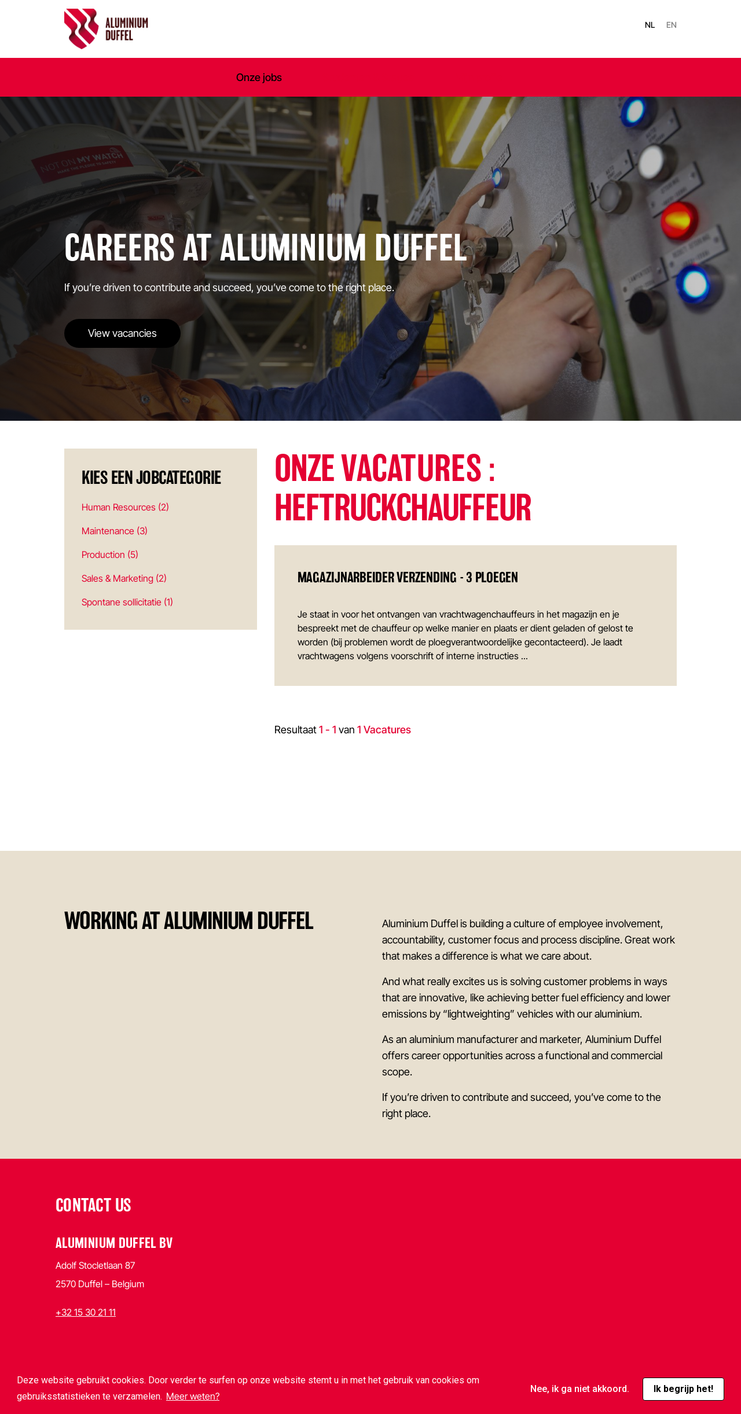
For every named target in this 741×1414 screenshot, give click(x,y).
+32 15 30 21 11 (86, 1312)
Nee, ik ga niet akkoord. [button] (579, 1388)
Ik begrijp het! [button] (683, 1388)
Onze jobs (259, 77)
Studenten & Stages (368, 77)
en (671, 25)
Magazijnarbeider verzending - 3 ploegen (408, 577)
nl (650, 25)
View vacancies (122, 333)
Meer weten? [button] (192, 1396)
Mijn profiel (479, 77)
